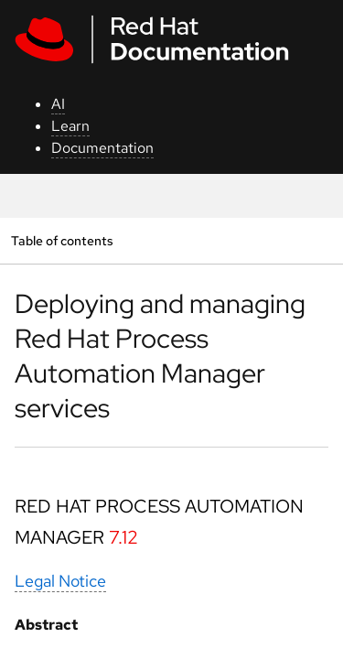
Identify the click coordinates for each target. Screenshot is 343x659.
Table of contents (61, 240)
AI (58, 103)
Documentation (102, 147)
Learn (70, 125)
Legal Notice (60, 580)
